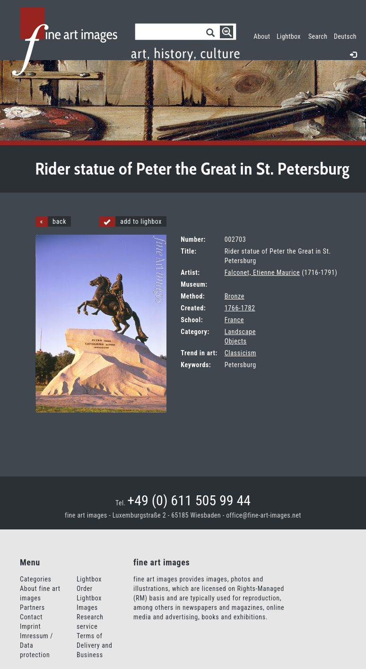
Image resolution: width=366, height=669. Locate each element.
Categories (36, 579)
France (234, 320)
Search (317, 36)
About (261, 36)
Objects (236, 341)
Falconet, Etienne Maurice (262, 272)
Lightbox (290, 35)
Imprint (30, 626)
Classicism (240, 353)
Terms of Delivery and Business (95, 645)
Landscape (240, 331)
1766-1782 (240, 308)
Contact (31, 617)
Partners (32, 607)
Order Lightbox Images (89, 598)
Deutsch (345, 36)
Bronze (234, 296)
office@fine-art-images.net (263, 515)
